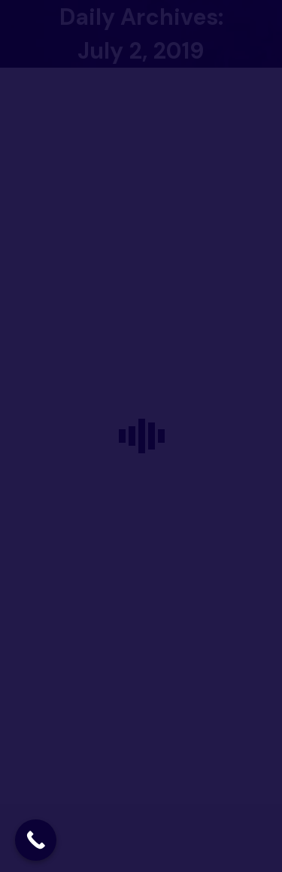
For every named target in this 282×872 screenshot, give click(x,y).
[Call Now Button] (35, 840)
